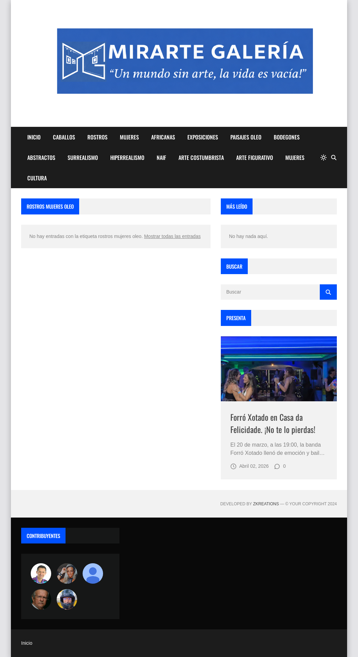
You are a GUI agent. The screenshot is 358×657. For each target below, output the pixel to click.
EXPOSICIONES (202, 137)
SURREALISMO (83, 157)
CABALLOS (64, 137)
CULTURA (37, 178)
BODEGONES (287, 137)
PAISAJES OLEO (245, 137)
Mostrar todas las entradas (172, 236)
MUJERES (129, 137)
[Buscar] (334, 157)
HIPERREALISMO (127, 157)
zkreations (266, 504)
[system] (323, 157)
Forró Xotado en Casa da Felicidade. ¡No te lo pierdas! (272, 423)
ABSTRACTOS (41, 157)
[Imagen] (279, 368)
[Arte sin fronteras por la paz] (41, 573)
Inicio (26, 643)
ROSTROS (97, 137)
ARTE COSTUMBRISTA (201, 157)
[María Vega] (93, 573)
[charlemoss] (41, 599)
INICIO (34, 137)
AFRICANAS (163, 137)
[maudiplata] (67, 599)
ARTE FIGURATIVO (254, 157)
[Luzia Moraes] (67, 573)
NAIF (161, 157)
